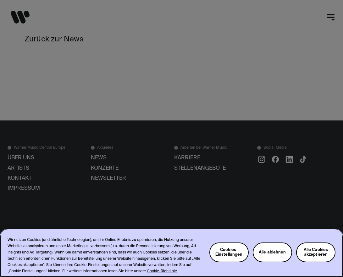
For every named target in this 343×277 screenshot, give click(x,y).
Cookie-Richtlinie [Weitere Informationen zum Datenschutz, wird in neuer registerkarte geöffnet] (162, 271)
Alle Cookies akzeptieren (316, 252)
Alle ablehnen (272, 252)
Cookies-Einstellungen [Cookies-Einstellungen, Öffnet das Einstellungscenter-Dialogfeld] (229, 252)
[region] (171, 253)
